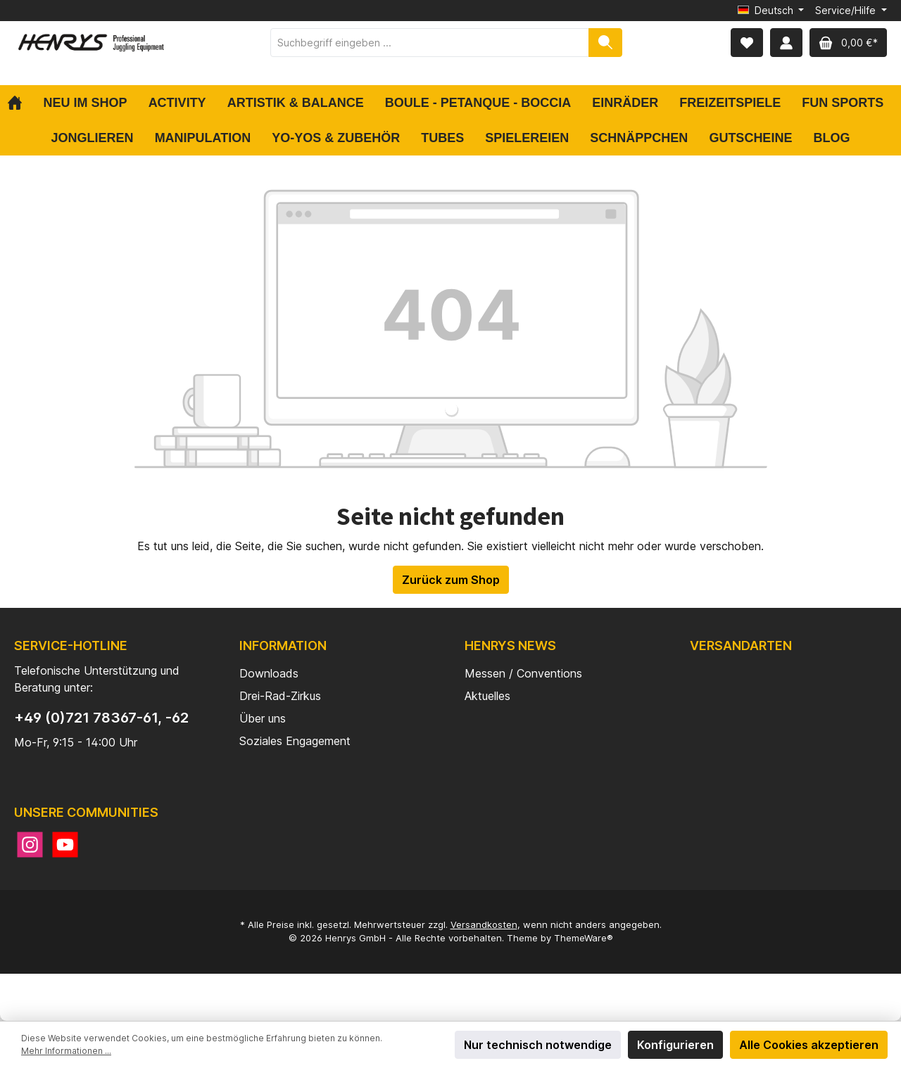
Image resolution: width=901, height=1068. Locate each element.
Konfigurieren (675, 1045)
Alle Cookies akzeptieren (808, 1045)
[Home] (20, 102)
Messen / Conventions (523, 673)
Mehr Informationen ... (66, 1050)
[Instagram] (30, 844)
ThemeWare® (583, 937)
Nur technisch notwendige (538, 1045)
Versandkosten (483, 924)
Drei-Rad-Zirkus (280, 696)
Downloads (268, 673)
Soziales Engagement (295, 741)
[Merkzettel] (747, 42)
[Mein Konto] (786, 42)
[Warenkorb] (848, 42)
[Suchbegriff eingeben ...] (429, 42)
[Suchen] (605, 42)
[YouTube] (65, 844)
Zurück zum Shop (451, 580)
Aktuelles (487, 696)
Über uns (262, 718)
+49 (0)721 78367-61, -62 (101, 717)
